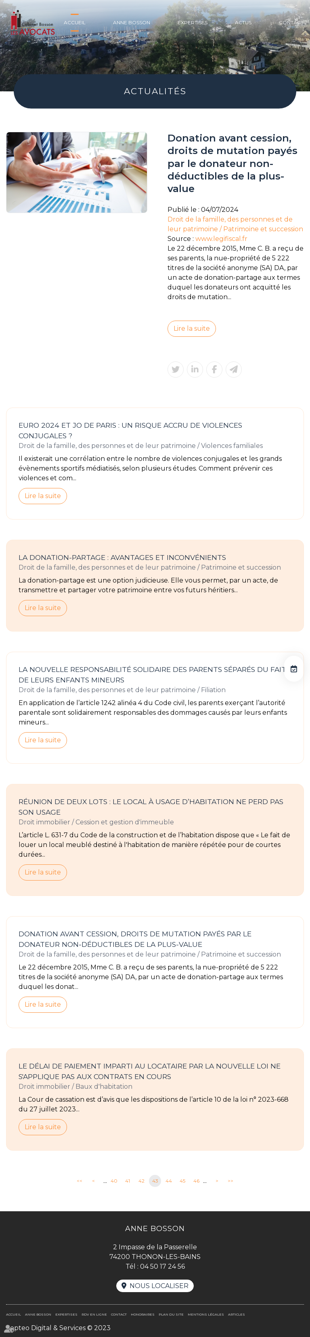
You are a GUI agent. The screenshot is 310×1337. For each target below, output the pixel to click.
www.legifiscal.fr (221, 239)
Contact (291, 22)
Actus (243, 22)
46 (196, 1181)
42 (141, 1181)
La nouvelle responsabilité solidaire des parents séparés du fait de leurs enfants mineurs (152, 674)
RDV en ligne (293, 668)
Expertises (192, 22)
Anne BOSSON (131, 22)
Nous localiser (159, 1286)
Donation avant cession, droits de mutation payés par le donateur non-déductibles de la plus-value (135, 938)
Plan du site (171, 1314)
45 (182, 1181)
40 (114, 1181)
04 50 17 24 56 (162, 1266)
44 (168, 1181)
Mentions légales (206, 1314)
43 (155, 1181)
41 (127, 1181)
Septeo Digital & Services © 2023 (58, 1328)
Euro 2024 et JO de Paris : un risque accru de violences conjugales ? (130, 430)
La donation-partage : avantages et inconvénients (122, 557)
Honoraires (143, 1314)
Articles (236, 1314)
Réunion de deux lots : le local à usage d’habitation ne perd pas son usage (151, 806)
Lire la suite (192, 328)
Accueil (75, 22)
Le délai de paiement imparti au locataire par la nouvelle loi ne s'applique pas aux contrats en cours (150, 1071)
